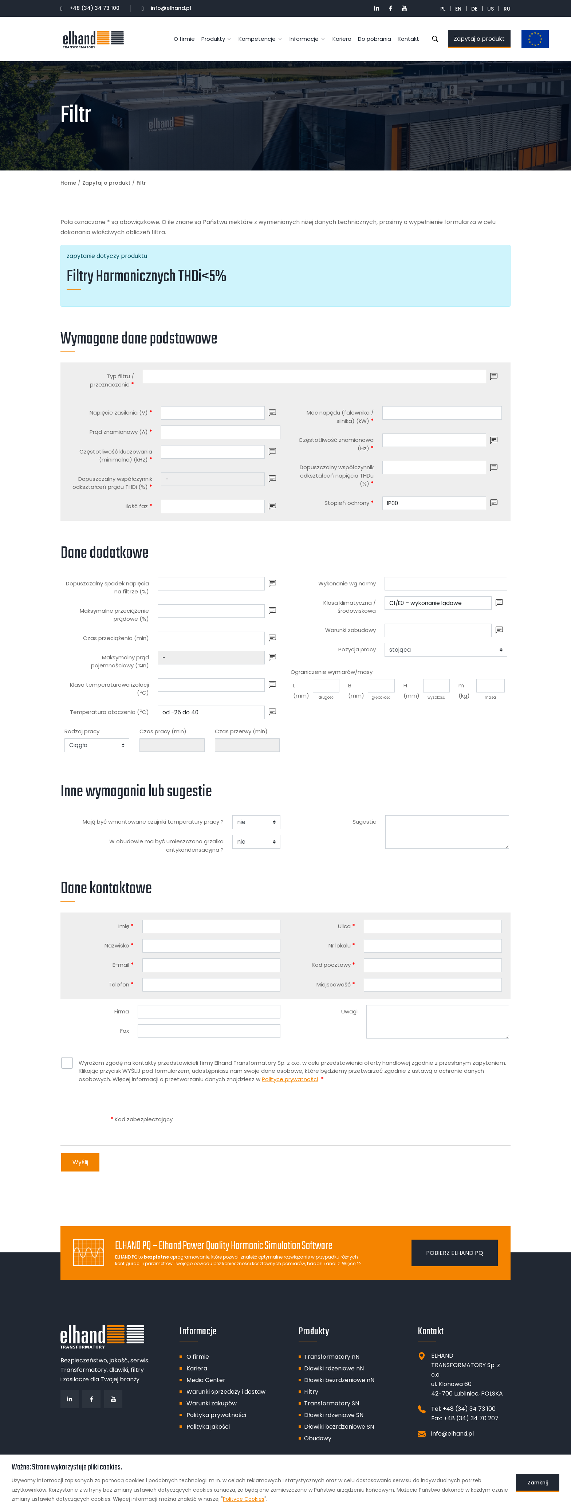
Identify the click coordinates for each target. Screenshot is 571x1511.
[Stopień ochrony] (434, 503)
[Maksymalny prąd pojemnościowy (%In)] (211, 657)
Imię (126, 926)
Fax (124, 1031)
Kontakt (408, 39)
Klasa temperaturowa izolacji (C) (109, 689)
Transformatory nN (331, 1357)
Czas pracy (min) (162, 731)
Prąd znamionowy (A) (121, 432)
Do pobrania (374, 39)
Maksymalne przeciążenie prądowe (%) (114, 615)
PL (442, 8)
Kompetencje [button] (257, 39)
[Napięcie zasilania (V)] (213, 413)
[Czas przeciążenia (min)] (211, 638)
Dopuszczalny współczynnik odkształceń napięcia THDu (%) (337, 475)
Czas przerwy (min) (241, 731)
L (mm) (301, 690)
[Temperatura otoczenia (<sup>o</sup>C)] (211, 712)
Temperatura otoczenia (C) (109, 711)
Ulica (346, 926)
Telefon (121, 984)
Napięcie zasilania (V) (121, 412)
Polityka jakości (208, 1426)
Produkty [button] (213, 39)
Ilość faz (139, 506)
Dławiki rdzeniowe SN (333, 1415)
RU (507, 8)
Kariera (341, 39)
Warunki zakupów (211, 1403)
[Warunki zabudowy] (438, 630)
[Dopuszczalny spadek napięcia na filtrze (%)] (211, 583)
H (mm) (411, 690)
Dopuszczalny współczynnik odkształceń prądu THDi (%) (112, 483)
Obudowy (317, 1438)
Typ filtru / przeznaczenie (112, 380)
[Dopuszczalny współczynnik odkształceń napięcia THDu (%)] (434, 467)
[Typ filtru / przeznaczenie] (314, 376)
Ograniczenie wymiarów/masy (332, 672)
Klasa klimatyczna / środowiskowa (349, 607)
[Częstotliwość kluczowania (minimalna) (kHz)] (213, 452)
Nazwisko (119, 945)
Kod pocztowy (333, 965)
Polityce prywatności (290, 1079)
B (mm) (356, 690)
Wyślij (80, 1162)
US (490, 8)
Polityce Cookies (243, 1499)
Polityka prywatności (216, 1415)
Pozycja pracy (357, 649)
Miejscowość (335, 984)
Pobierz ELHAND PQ (454, 1253)
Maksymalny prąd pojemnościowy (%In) (120, 662)
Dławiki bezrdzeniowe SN (339, 1426)
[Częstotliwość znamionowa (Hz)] (434, 440)
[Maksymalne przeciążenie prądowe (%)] (211, 611)
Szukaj (435, 39)
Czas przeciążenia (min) (116, 638)
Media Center (205, 1380)
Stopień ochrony (349, 503)
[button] (493, 376)
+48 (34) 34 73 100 (89, 8)
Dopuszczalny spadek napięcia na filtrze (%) (107, 588)
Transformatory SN (331, 1403)
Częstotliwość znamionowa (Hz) (336, 444)
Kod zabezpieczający (141, 1119)
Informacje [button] (304, 39)
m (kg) (464, 690)
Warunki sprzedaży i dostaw (225, 1392)
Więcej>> (351, 1263)
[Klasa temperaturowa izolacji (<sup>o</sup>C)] (211, 685)
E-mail (123, 965)
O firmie (184, 39)
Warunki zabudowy (350, 630)
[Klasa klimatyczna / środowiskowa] (438, 603)
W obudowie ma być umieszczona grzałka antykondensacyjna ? (166, 845)
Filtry (311, 1392)
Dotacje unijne (531, 39)
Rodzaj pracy (81, 731)
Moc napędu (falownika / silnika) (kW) (340, 417)
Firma (121, 1011)
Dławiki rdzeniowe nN (334, 1368)
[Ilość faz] (213, 506)
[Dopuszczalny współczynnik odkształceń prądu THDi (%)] (213, 479)
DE (474, 8)
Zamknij (538, 1482)
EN (458, 8)
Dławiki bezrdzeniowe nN (339, 1380)
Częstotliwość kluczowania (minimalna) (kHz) (115, 456)
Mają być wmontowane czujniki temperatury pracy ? (153, 821)
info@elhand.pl (166, 8)
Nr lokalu (341, 945)
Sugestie (365, 821)
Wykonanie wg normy (347, 583)
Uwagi (349, 1011)
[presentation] (228, 1119)
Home (68, 183)
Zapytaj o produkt (479, 39)
